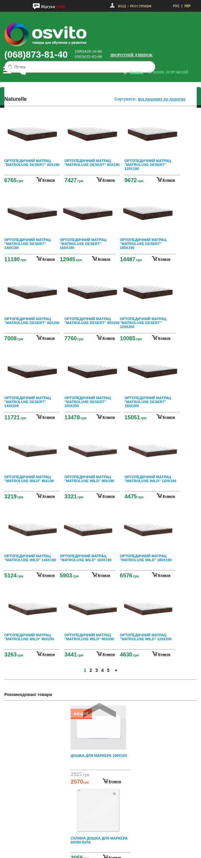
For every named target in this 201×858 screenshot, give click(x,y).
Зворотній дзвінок (131, 55)
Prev (99, 710)
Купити (115, 781)
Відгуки (48, 6)
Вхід (122, 6)
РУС (176, 6)
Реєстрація (140, 6)
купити (48, 180)
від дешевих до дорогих (161, 99)
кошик (136, 71)
